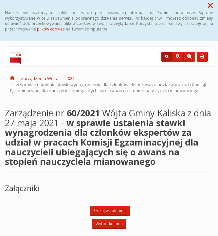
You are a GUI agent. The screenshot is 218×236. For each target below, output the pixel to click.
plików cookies (51, 28)
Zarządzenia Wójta (40, 78)
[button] (210, 5)
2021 (70, 78)
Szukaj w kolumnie (110, 210)
